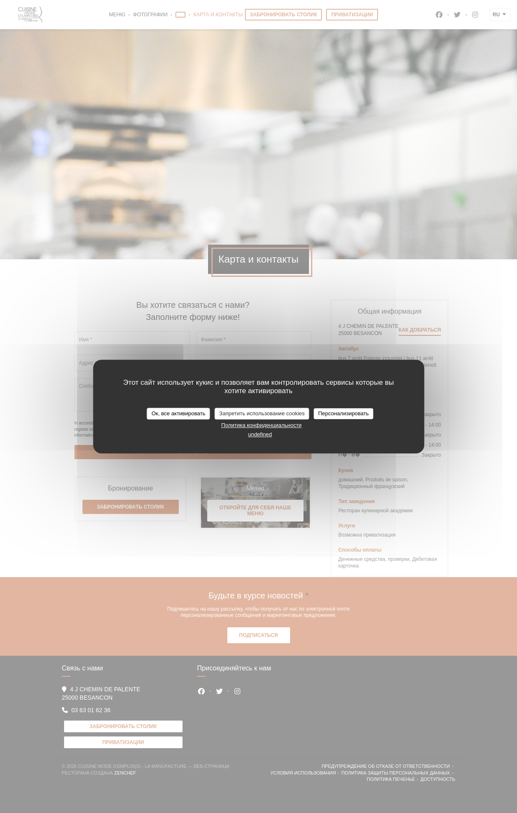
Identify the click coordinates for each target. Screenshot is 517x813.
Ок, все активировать (178, 413)
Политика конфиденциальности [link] (261, 425)
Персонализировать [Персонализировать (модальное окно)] (343, 413)
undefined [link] (260, 434)
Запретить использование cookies (262, 413)
